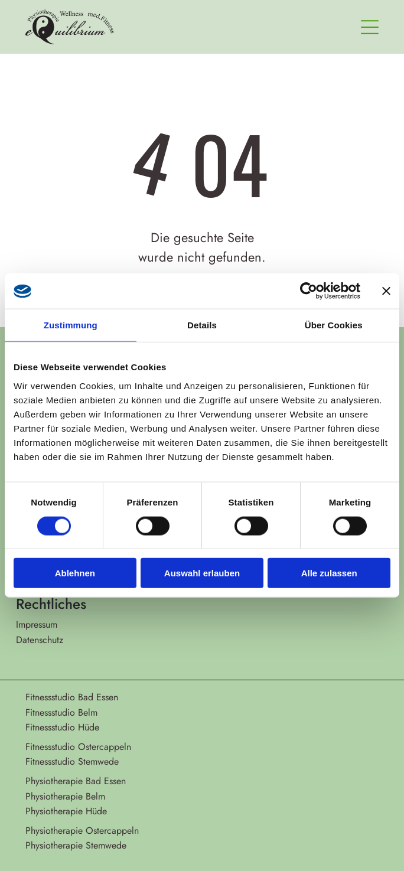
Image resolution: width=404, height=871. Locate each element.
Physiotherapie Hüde (66, 811)
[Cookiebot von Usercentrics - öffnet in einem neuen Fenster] (308, 291)
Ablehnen (75, 573)
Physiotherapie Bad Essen (75, 781)
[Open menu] (370, 27)
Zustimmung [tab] (70, 325)
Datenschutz (39, 640)
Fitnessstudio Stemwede (72, 761)
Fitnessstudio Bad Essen (71, 697)
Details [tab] (202, 325)
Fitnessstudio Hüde (62, 727)
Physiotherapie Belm (65, 796)
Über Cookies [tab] (334, 325)
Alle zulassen (329, 573)
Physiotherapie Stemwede (75, 845)
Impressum (36, 624)
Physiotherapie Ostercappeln (82, 830)
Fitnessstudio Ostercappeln (78, 746)
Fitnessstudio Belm (61, 712)
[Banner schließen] (386, 291)
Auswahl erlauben (202, 573)
